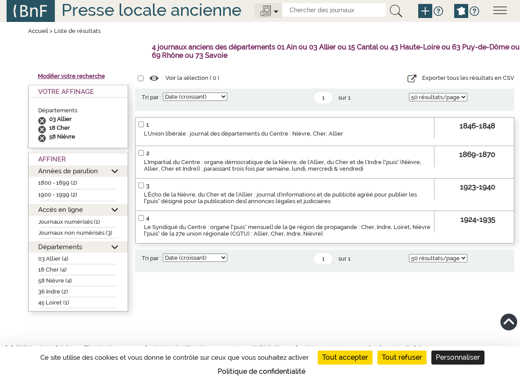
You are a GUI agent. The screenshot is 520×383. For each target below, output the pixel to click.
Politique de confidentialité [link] (261, 371)
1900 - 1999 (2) (57, 194)
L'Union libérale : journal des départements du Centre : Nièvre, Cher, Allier (243, 133)
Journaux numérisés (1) (69, 221)
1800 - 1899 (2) (57, 182)
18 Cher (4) (52, 269)
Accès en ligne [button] (60, 209)
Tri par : (151, 97)
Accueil (38, 31)
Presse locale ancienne (151, 10)
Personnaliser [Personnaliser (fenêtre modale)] (458, 357)
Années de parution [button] (68, 171)
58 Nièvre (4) (55, 280)
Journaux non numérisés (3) (75, 232)
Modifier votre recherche (71, 76)
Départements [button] (60, 247)
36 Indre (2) (53, 291)
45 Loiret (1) (53, 302)
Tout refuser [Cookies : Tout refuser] (402, 357)
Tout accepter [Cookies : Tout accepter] (345, 357)
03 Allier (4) (53, 258)
